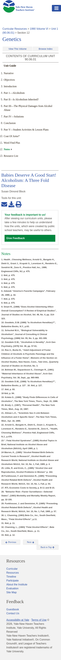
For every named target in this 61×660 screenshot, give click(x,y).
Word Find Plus (12, 142)
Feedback (15, 602)
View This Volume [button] (17, 49)
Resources (15, 561)
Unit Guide (10, 65)
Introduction (10, 86)
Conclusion (10, 123)
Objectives (9, 79)
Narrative (9, 73)
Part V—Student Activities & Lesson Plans (26, 129)
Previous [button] (10, 542)
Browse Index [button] (46, 49)
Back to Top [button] (47, 547)
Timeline (11, 576)
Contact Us (12, 613)
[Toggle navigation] (56, 8)
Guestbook (12, 609)
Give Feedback (15, 238)
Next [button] (30, 542)
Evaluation (12, 588)
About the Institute (16, 584)
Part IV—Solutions (14, 116)
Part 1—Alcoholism (14, 92)
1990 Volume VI (39, 28)
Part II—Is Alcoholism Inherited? (21, 99)
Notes (7, 149)
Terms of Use (39, 620)
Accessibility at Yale (17, 620)
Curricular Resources (14, 28)
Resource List (11, 155)
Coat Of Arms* (12, 136)
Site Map (11, 592)
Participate (12, 580)
